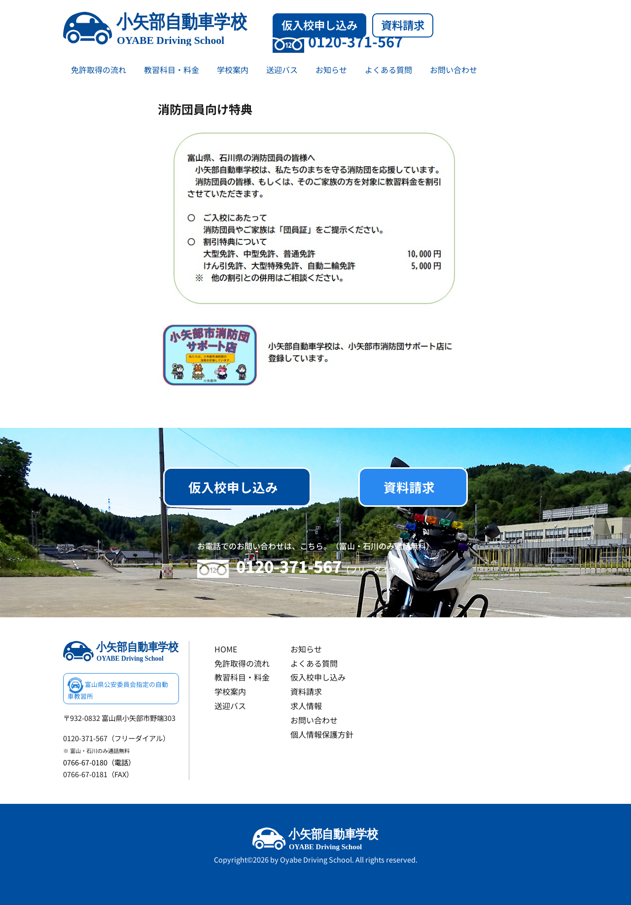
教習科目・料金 (171, 69)
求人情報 (306, 706)
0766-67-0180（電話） (99, 762)
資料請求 (402, 25)
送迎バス (282, 69)
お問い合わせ (453, 69)
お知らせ (331, 69)
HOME (225, 649)
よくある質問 (388, 69)
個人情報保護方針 (321, 734)
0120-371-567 (338, 41)
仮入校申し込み (319, 25)
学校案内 (232, 69)
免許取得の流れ (98, 69)
